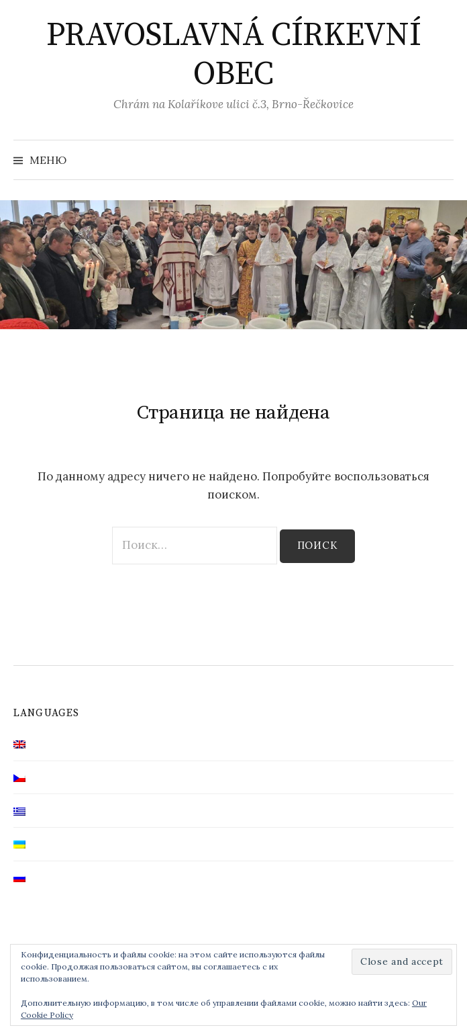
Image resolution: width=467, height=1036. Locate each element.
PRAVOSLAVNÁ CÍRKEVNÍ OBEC (233, 55)
